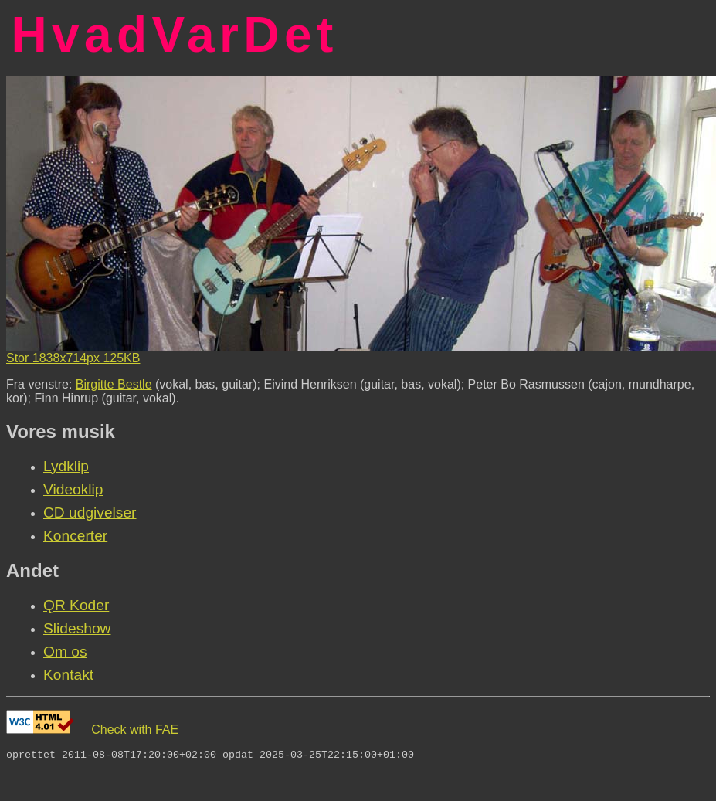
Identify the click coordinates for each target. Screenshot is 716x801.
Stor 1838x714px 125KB (73, 358)
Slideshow (76, 628)
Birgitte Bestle (114, 384)
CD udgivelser (90, 512)
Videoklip (73, 489)
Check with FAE (134, 729)
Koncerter (75, 536)
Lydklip (66, 466)
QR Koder (76, 605)
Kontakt (68, 675)
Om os (65, 651)
